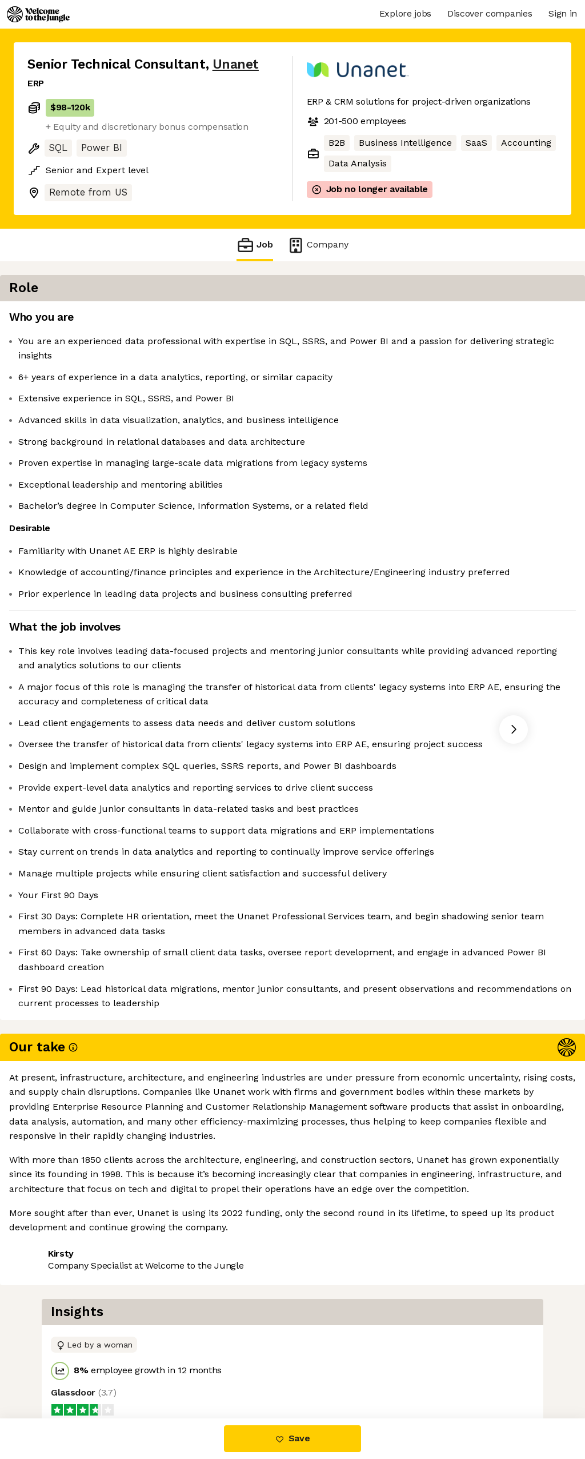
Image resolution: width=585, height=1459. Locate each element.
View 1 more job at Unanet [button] (166, 1370)
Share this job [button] (59, 1370)
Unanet (236, 64)
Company (317, 245)
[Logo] (38, 14)
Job (255, 245)
